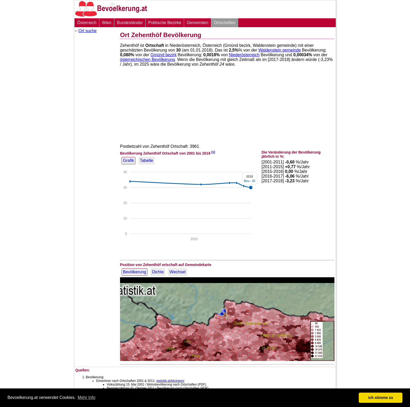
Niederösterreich (244, 55)
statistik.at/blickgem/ (170, 381)
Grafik (128, 160)
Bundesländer (130, 22)
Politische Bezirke (164, 22)
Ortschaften (225, 22)
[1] (213, 152)
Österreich (86, 22)
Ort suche (87, 31)
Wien (106, 22)
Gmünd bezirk (164, 55)
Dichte (158, 272)
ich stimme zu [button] (380, 397)
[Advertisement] (95, 113)
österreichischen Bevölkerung (147, 59)
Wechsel (177, 272)
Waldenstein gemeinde (279, 50)
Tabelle (146, 160)
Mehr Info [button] (86, 397)
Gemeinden (197, 22)
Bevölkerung (134, 272)
